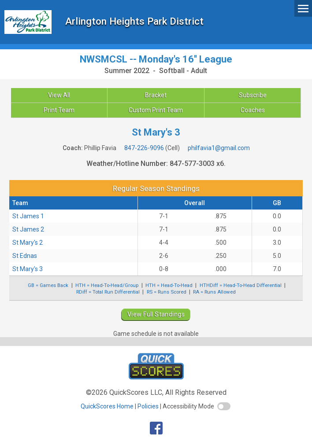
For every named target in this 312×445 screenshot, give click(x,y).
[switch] (223, 406)
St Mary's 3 (27, 268)
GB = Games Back (48, 285)
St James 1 (28, 216)
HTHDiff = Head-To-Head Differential (241, 285)
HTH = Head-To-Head (169, 285)
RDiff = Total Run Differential (108, 292)
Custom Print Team (156, 110)
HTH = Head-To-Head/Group (106, 285)
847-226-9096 (144, 147)
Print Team (59, 110)
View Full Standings (156, 314)
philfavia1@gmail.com (219, 147)
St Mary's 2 (27, 242)
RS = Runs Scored (166, 292)
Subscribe (253, 95)
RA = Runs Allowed (214, 292)
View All (59, 95)
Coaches (253, 110)
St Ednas (24, 255)
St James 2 (28, 229)
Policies (148, 406)
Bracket (156, 95)
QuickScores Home (107, 406)
